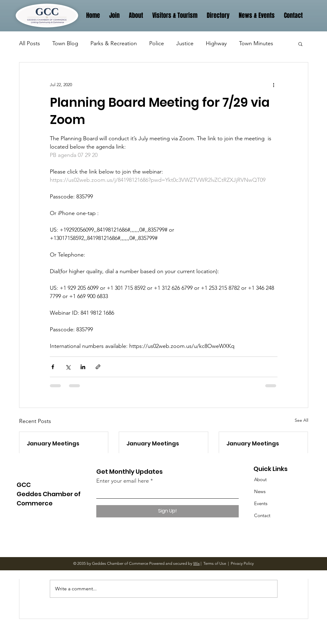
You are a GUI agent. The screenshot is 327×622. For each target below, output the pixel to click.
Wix (196, 563)
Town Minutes (256, 43)
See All (301, 420)
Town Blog (65, 43)
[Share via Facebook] (53, 367)
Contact (262, 515)
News (259, 491)
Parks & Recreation (113, 43)
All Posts (29, 43)
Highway (216, 43)
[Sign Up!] (167, 511)
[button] (300, 43)
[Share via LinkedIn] (83, 367)
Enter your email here (122, 481)
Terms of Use (214, 563)
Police (156, 43)
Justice (184, 43)
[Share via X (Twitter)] (68, 367)
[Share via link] (98, 367)
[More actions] (273, 84)
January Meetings (53, 443)
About (260, 479)
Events (260, 503)
